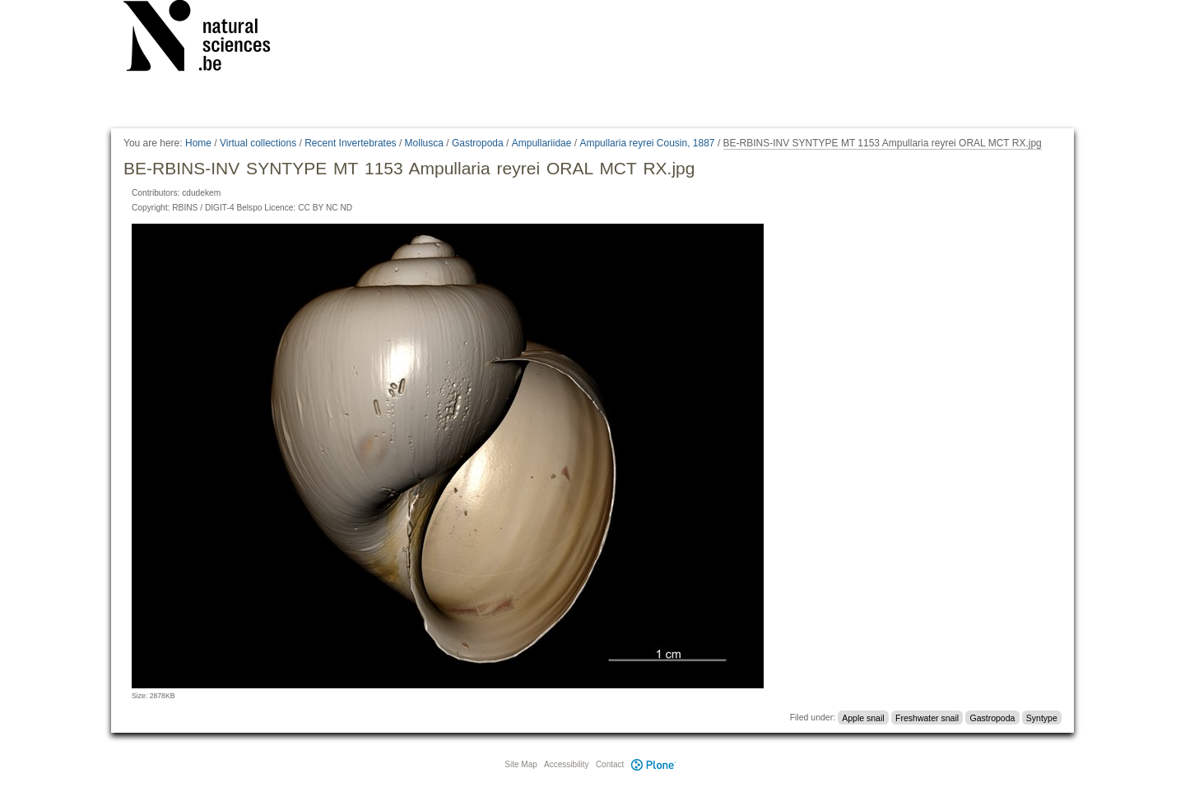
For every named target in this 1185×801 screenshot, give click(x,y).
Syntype (1041, 717)
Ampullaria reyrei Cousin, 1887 (646, 143)
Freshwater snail (927, 717)
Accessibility (566, 764)
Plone (653, 764)
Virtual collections (258, 143)
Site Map (520, 764)
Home (198, 143)
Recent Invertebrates (350, 143)
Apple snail (863, 717)
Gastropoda (478, 143)
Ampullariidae (542, 143)
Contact (610, 764)
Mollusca (424, 143)
